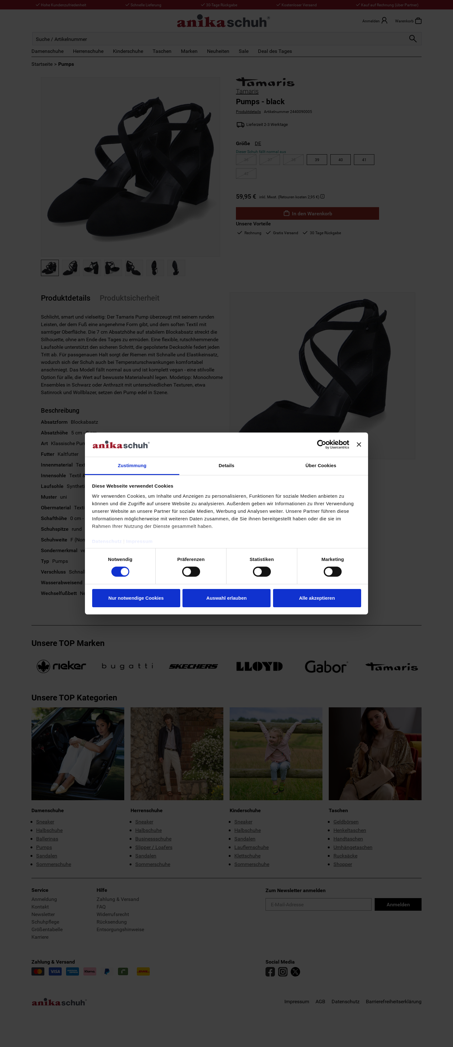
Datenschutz (107, 541)
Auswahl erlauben (226, 598)
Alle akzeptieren (317, 598)
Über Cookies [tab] (320, 465)
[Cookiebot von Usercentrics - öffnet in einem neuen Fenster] (321, 444)
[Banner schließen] (359, 444)
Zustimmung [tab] (132, 465)
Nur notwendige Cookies (136, 598)
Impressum (139, 541)
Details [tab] (226, 465)
